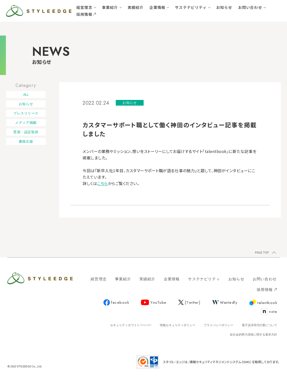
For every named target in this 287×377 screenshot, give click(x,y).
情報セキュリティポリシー (177, 325)
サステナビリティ (191, 7)
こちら (102, 183)
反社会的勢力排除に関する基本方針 (253, 334)
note (269, 312)
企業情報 (157, 7)
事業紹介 (110, 7)
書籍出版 (26, 141)
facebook (116, 303)
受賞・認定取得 (25, 132)
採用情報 (86, 14)
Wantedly (224, 302)
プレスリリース (25, 113)
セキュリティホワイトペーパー (131, 325)
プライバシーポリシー (218, 325)
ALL (26, 94)
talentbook (263, 303)
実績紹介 (136, 7)
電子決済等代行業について (259, 325)
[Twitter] (189, 302)
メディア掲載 (25, 122)
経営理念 (84, 7)
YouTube (154, 302)
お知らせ (224, 7)
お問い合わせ (250, 7)
